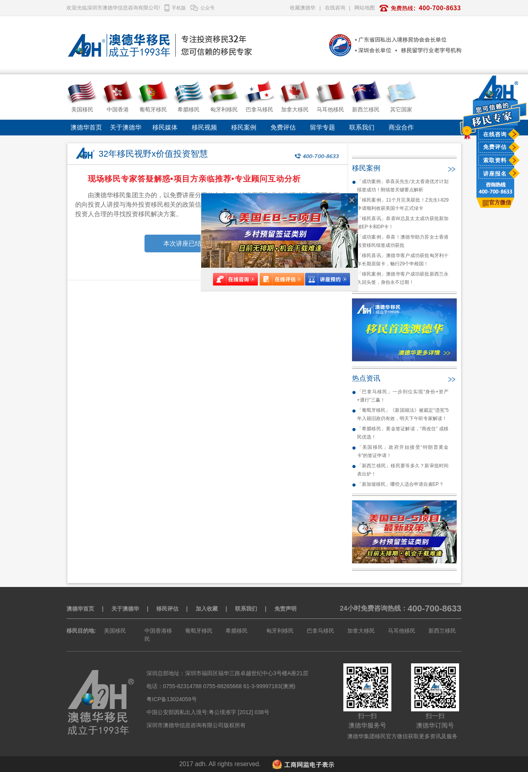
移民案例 (243, 127)
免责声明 (285, 608)
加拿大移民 (361, 631)
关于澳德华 (125, 127)
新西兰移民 (442, 631)
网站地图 (364, 8)
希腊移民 (237, 631)
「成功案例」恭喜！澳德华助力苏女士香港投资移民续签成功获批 (403, 241)
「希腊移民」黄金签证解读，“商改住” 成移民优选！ (403, 433)
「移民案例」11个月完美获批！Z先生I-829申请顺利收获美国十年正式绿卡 (403, 204)
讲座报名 (495, 173)
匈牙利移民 (280, 631)
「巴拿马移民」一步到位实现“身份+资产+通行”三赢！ (403, 396)
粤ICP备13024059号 (171, 699)
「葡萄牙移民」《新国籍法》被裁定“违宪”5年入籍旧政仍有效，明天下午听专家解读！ (403, 414)
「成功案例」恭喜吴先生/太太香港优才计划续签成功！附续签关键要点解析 (403, 186)
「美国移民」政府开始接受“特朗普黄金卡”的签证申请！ (403, 451)
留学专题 (322, 127)
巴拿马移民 (320, 631)
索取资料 (495, 160)
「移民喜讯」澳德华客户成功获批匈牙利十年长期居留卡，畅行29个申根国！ (403, 260)
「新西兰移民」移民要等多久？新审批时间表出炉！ (403, 470)
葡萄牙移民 (199, 631)
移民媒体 (165, 127)
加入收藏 (207, 608)
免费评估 (495, 147)
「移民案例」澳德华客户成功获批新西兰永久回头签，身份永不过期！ (403, 278)
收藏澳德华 (302, 8)
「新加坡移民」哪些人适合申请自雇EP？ (400, 484)
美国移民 (115, 631)
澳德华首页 (86, 127)
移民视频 (204, 127)
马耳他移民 (401, 631)
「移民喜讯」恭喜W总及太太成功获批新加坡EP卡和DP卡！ (403, 223)
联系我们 (361, 127)
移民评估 (167, 608)
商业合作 (401, 127)
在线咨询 (495, 134)
